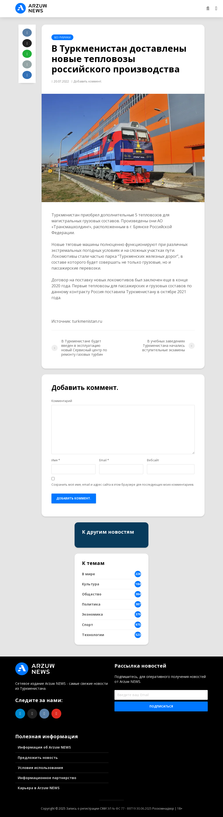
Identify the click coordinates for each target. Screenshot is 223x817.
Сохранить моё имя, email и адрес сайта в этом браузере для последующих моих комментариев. (122, 484)
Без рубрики (62, 37)
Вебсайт (153, 460)
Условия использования (40, 767)
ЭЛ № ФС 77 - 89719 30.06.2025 (129, 808)
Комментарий (61, 401)
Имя (55, 460)
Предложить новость (38, 757)
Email (104, 460)
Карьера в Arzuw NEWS (39, 787)
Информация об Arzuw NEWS (44, 747)
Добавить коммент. (87, 81)
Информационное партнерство (47, 777)
